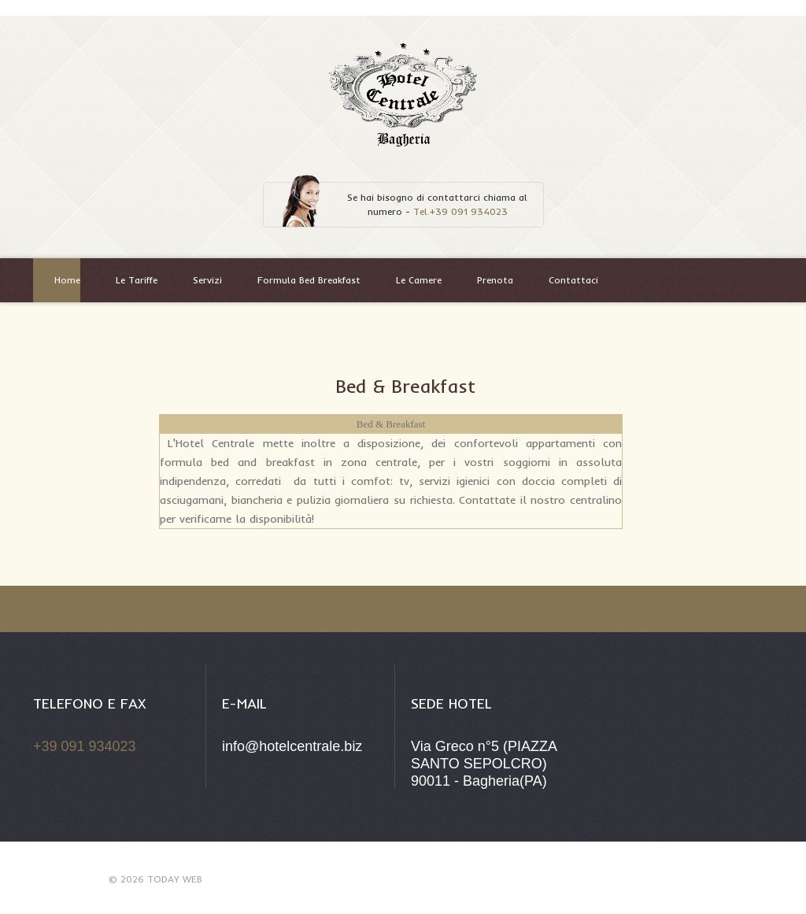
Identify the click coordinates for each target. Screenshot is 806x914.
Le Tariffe (136, 280)
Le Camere (419, 280)
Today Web (174, 879)
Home (67, 280)
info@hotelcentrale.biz (292, 746)
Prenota (495, 280)
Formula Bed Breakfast (308, 280)
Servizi (207, 280)
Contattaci (573, 280)
